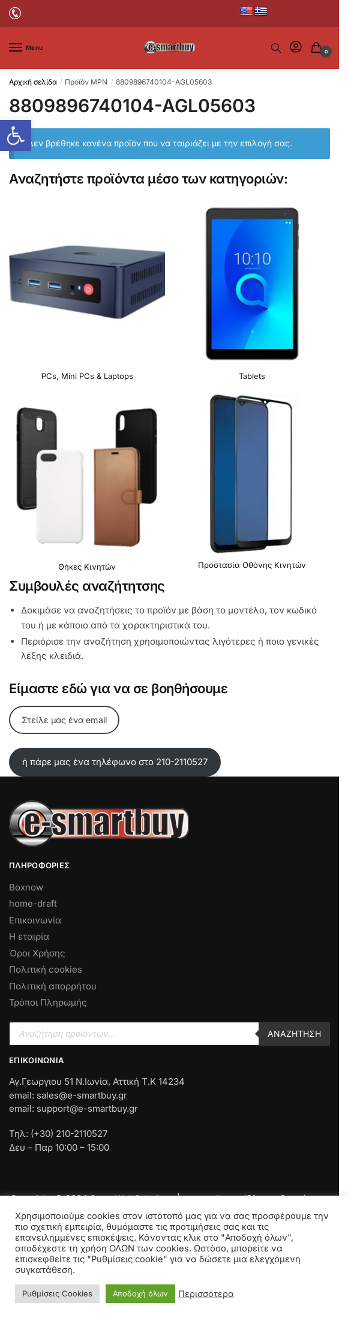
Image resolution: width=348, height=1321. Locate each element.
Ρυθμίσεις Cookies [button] (57, 1293)
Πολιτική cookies (45, 969)
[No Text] (276, 48)
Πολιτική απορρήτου (53, 986)
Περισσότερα (206, 1294)
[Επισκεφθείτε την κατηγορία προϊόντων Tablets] (252, 294)
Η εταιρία (29, 936)
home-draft (33, 903)
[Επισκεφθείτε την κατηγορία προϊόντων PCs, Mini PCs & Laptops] (87, 294)
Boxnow (26, 887)
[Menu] (27, 48)
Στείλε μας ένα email (64, 720)
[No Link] (15, 12)
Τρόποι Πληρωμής (48, 1002)
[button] (15, 135)
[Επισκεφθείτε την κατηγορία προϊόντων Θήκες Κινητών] (87, 485)
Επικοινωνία (35, 920)
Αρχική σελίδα (33, 81)
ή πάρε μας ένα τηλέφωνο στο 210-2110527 (115, 762)
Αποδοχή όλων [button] (140, 1293)
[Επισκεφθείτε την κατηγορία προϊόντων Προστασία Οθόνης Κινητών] (252, 485)
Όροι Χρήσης (37, 953)
